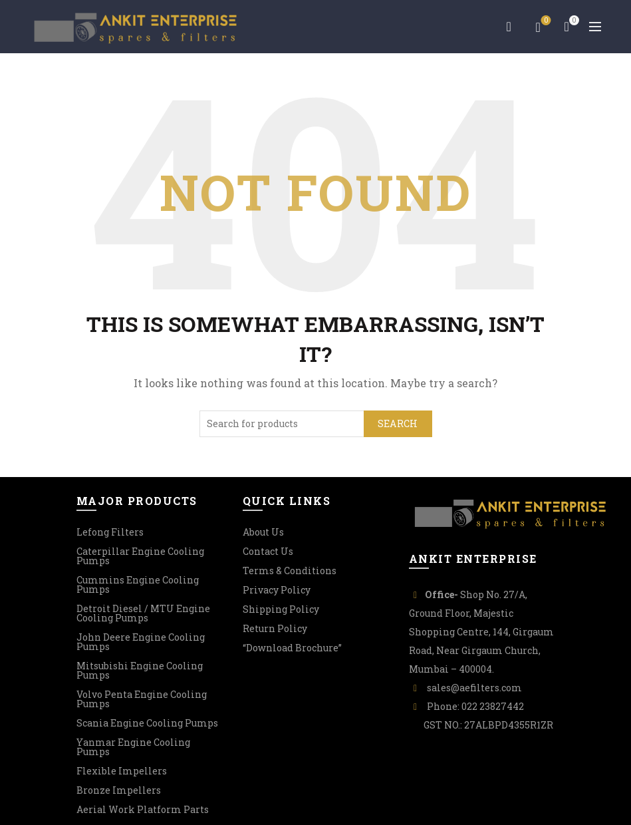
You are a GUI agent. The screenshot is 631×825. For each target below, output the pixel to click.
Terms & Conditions (289, 570)
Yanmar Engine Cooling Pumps (133, 747)
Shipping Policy (281, 609)
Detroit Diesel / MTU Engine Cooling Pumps (143, 613)
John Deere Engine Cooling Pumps (140, 642)
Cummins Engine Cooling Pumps (137, 584)
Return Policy (275, 628)
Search (398, 423)
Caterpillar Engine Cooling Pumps (140, 556)
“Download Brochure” (292, 647)
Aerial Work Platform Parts (142, 809)
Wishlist (545, 21)
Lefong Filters (110, 532)
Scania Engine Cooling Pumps (147, 723)
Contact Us (268, 551)
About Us (263, 532)
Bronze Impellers (118, 790)
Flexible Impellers (121, 770)
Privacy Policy (277, 589)
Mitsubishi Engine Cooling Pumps (139, 670)
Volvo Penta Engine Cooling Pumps (141, 699)
